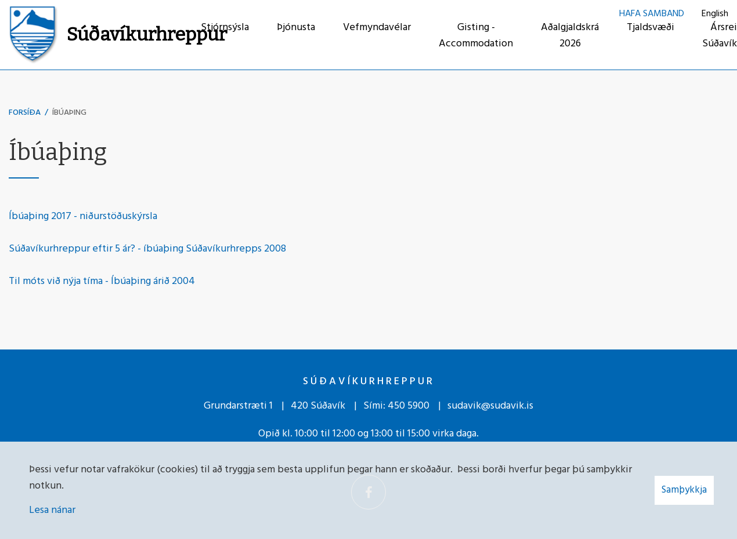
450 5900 (408, 406)
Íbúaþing (69, 112)
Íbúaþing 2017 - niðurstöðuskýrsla (83, 216)
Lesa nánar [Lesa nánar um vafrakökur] (52, 510)
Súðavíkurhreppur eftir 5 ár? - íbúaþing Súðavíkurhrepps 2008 (147, 249)
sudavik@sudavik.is (490, 406)
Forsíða (25, 112)
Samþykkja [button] (684, 490)
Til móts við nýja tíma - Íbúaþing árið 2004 (102, 281)
